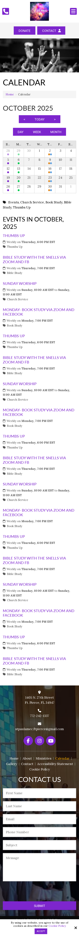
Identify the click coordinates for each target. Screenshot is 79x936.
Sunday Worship (19, 283)
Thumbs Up (14, 235)
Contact (51, 31)
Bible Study (14, 273)
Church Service (17, 299)
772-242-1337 (39, 716)
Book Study (14, 325)
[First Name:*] (39, 793)
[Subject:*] (39, 845)
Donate (24, 31)
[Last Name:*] (39, 806)
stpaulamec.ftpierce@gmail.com (39, 729)
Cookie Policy (57, 926)
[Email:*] (39, 819)
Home (10, 94)
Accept (41, 931)
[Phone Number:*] (39, 832)
